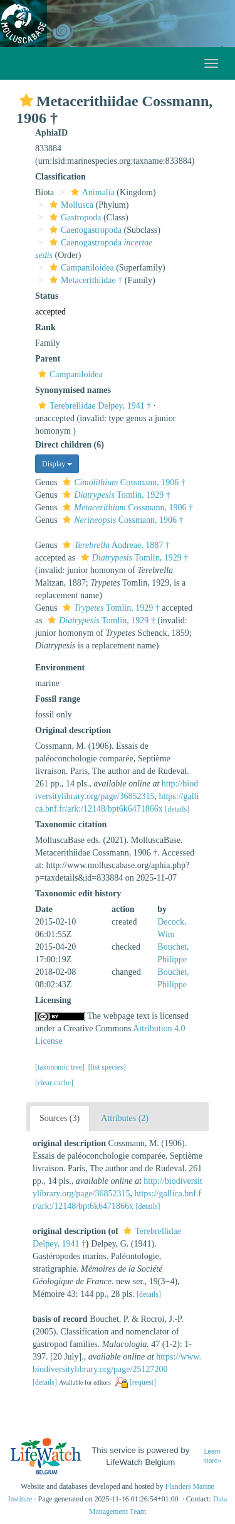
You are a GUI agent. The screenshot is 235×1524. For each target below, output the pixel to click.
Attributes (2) (125, 1118)
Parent (47, 358)
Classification (60, 176)
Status (46, 296)
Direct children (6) (69, 444)
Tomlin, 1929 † (115, 495)
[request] (143, 1382)
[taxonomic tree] (60, 1067)
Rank (45, 327)
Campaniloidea (80, 267)
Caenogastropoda (84, 230)
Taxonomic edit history (78, 893)
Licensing (53, 1000)
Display (57, 463)
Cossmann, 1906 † (122, 482)
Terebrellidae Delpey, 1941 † (93, 406)
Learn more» (212, 1456)
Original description (73, 730)
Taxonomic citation (71, 824)
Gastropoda (74, 217)
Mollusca (69, 205)
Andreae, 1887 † (114, 545)
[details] (177, 809)
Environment (60, 667)
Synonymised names (73, 390)
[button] (26, 100)
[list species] (107, 1067)
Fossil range (57, 699)
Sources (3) (59, 1118)
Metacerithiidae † (84, 280)
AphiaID (51, 132)
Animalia (91, 192)
